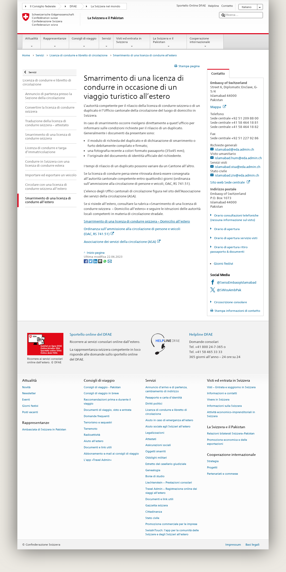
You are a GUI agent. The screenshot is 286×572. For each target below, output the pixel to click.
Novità (26, 387)
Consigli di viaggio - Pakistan (102, 387)
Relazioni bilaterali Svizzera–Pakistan (231, 433)
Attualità (31, 42)
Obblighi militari (156, 457)
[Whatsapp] (105, 261)
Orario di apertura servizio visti (235, 238)
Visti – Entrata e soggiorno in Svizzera (231, 387)
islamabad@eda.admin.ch (234, 149)
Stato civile (152, 518)
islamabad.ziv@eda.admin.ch (237, 175)
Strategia (213, 461)
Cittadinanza (153, 511)
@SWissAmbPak (229, 290)
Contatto (216, 73)
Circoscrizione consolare (230, 302)
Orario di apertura (226, 229)
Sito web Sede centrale (230, 182)
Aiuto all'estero (93, 441)
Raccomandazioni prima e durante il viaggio (107, 402)
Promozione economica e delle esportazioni (227, 442)
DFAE (73, 6)
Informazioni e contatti (222, 393)
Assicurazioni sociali (158, 445)
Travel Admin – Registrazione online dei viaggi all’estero (171, 491)
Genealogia (152, 470)
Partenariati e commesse (222, 473)
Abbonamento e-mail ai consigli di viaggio (111, 453)
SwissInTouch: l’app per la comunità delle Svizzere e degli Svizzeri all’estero (172, 532)
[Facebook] (86, 261)
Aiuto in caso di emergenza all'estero (169, 420)
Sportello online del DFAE (91, 334)
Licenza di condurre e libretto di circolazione (78, 55)
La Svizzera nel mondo (105, 6)
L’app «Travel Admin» (98, 460)
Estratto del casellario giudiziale (165, 464)
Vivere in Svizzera (218, 400)
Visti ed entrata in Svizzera (132, 42)
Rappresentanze (55, 42)
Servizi (106, 42)
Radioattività (92, 435)
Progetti (212, 467)
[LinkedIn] (95, 261)
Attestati (150, 439)
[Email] (110, 261)
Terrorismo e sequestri (98, 422)
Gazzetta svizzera (156, 505)
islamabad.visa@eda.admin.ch (237, 167)
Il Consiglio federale (43, 6)
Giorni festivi (223, 263)
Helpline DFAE (201, 334)
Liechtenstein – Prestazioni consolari (168, 483)
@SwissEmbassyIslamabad (236, 282)
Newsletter (29, 393)
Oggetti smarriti (155, 451)
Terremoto (90, 428)
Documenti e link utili (98, 447)
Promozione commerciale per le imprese (171, 524)
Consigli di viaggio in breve (101, 393)
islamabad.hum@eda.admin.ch (238, 158)
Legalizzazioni (154, 432)
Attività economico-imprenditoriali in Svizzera (231, 414)
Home (26, 55)
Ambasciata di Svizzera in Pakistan (44, 429)
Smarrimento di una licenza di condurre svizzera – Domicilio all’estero (137, 221)
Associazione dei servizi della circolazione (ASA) (122, 242)
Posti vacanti (30, 412)
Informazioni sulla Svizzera (224, 406)
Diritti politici (153, 404)
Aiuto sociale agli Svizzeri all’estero (167, 426)
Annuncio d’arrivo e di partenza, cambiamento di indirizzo (166, 389)
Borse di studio (155, 476)
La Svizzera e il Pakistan (168, 42)
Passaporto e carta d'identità (163, 397)
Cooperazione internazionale (205, 42)
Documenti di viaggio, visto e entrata (107, 410)
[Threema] (100, 261)
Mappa (218, 107)
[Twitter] (91, 261)
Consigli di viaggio (84, 42)
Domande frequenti (96, 416)
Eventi (26, 400)
